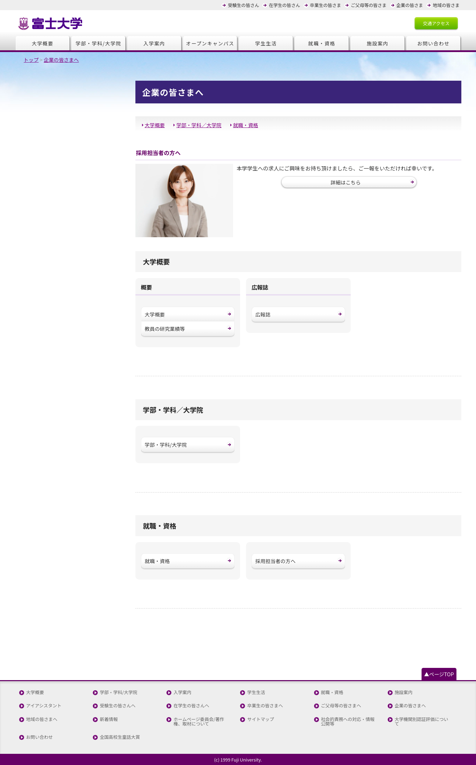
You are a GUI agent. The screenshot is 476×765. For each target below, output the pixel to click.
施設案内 (377, 43)
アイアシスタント (43, 706)
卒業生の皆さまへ (265, 706)
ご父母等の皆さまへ (341, 706)
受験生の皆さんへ (117, 706)
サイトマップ (260, 719)
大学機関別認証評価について (421, 721)
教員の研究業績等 (165, 328)
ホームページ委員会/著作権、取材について (198, 721)
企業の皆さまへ (410, 706)
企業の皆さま (409, 5)
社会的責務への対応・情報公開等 (348, 721)
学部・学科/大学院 (98, 43)
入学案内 (154, 43)
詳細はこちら (345, 182)
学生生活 (266, 43)
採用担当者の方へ (275, 560)
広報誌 (262, 314)
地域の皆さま (446, 5)
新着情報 (109, 719)
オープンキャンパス (210, 43)
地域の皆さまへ (42, 719)
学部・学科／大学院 (199, 125)
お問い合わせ (433, 43)
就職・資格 (321, 43)
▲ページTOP (439, 674)
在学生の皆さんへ (191, 706)
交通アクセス (436, 23)
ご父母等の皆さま (368, 5)
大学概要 (42, 43)
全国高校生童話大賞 (120, 737)
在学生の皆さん (284, 5)
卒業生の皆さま (325, 5)
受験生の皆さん (243, 5)
